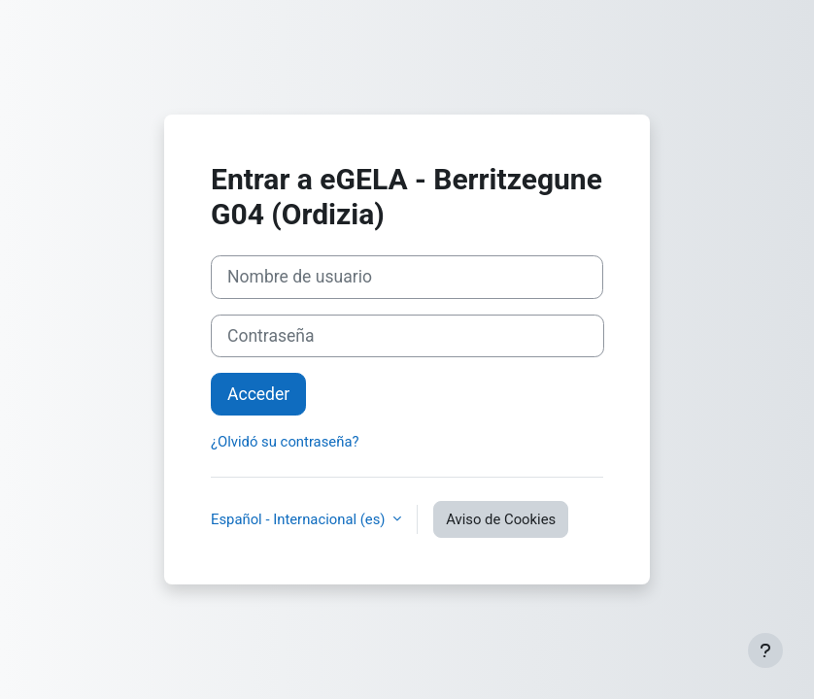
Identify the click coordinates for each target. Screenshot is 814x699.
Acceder (258, 394)
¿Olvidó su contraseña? (284, 441)
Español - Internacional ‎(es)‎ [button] (300, 519)
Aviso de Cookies (501, 519)
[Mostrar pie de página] (765, 650)
